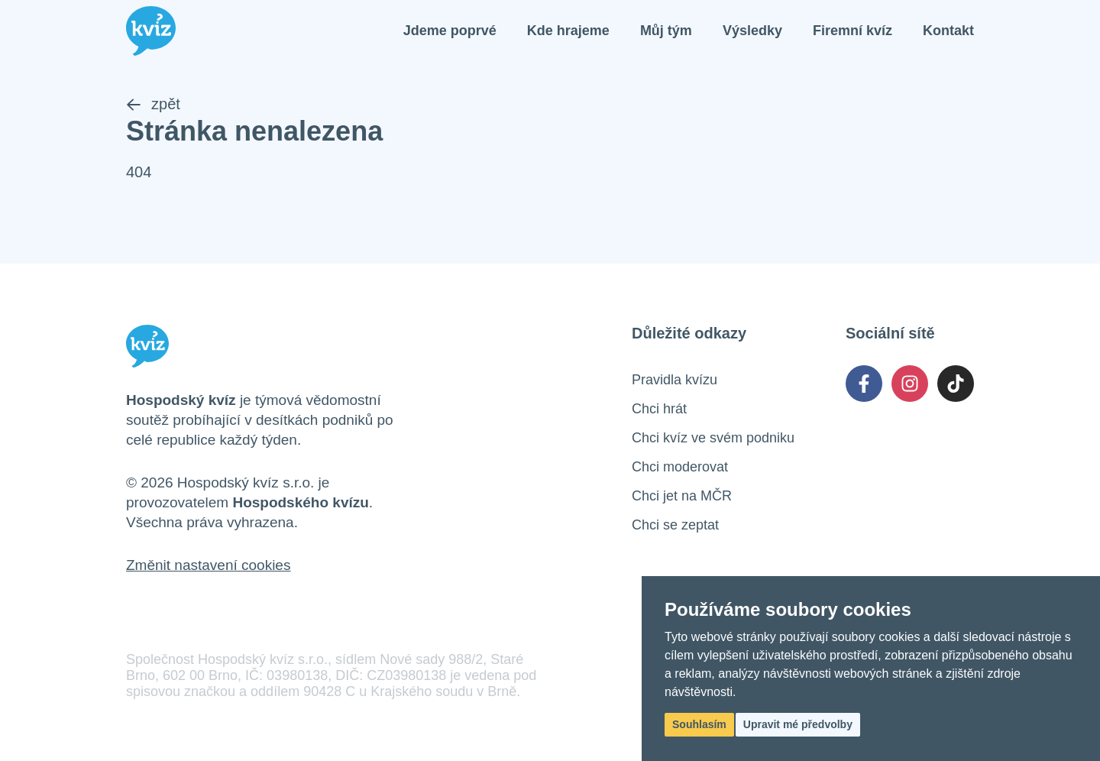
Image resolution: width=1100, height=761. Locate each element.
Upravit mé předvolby (797, 724)
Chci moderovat (680, 466)
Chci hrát (659, 408)
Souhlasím (699, 724)
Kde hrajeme (568, 30)
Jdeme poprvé (450, 30)
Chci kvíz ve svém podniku (713, 437)
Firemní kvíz (852, 30)
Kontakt (948, 30)
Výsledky (752, 30)
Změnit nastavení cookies (208, 565)
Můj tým (666, 30)
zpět (153, 104)
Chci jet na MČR (682, 496)
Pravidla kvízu (674, 379)
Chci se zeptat (675, 525)
